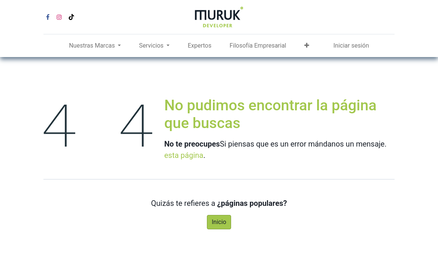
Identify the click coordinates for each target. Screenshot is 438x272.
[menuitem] (200, 45)
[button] (306, 45)
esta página (183, 155)
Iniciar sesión (351, 45)
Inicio (219, 222)
